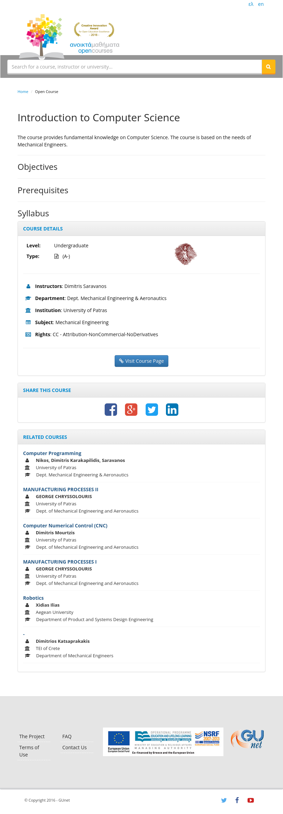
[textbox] (134, 66)
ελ (251, 4)
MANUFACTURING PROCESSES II (60, 489)
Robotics (33, 598)
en (261, 4)
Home (23, 91)
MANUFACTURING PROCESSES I (60, 561)
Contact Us (74, 747)
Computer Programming (52, 453)
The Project (31, 736)
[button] (268, 66)
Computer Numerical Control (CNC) (65, 525)
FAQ (67, 736)
